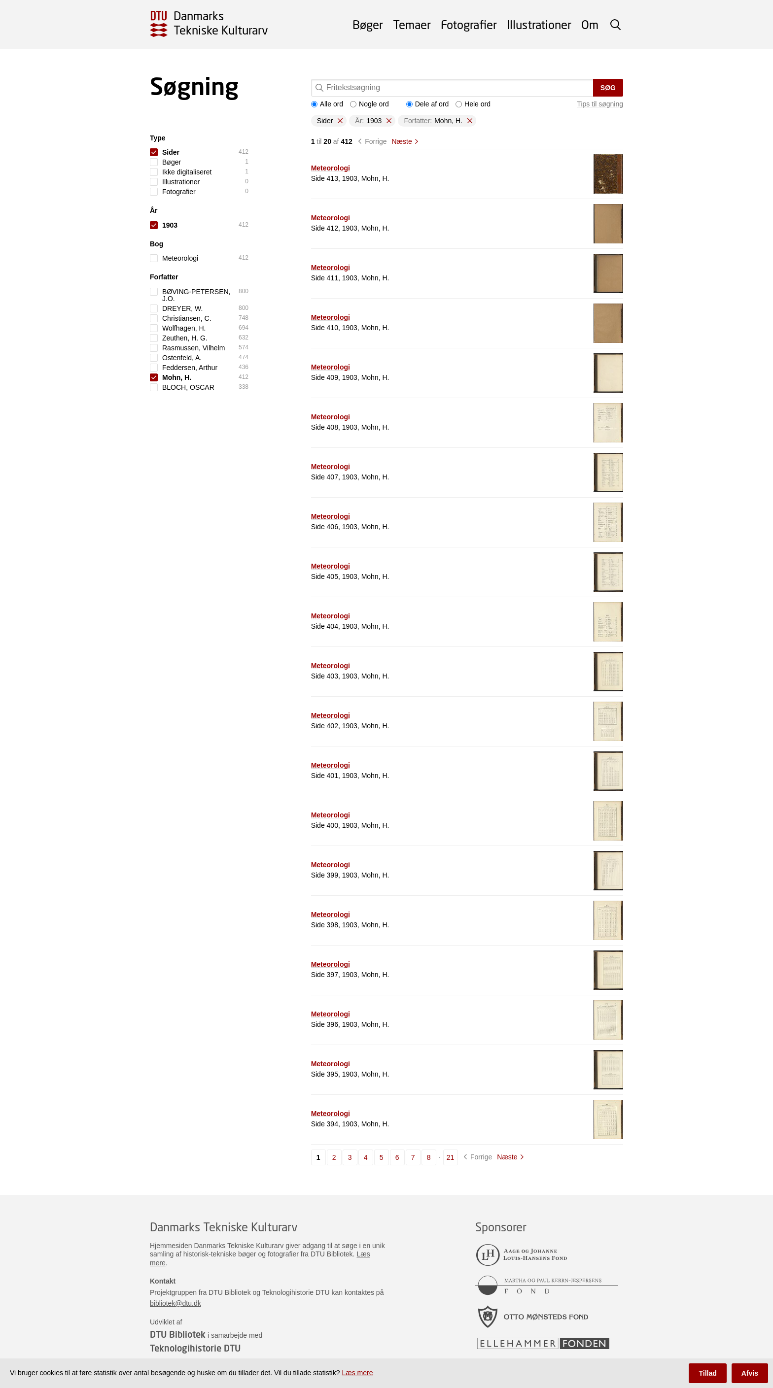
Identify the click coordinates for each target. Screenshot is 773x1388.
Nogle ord (369, 104)
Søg (608, 88)
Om (589, 24)
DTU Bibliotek (178, 1334)
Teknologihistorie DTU (195, 1348)
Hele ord (473, 104)
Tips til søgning (600, 104)
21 (451, 1157)
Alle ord (327, 104)
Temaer (412, 24)
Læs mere (357, 1373)
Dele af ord (427, 104)
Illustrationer (539, 24)
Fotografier (469, 24)
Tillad (707, 1373)
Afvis (749, 1373)
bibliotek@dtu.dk (175, 1303)
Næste (401, 141)
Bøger (367, 24)
